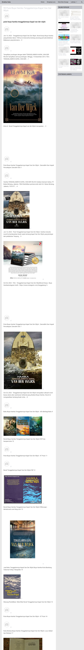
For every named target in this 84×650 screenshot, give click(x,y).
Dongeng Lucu (51, 2)
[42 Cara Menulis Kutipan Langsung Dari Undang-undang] (75, 13)
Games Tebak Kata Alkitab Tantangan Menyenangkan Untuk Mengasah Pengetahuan (63, 44)
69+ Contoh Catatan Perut (63, 17)
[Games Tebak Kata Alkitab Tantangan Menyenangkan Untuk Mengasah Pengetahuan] (63, 37)
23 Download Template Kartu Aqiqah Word (74, 30)
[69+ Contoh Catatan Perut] (63, 13)
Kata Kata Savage (63, 2)
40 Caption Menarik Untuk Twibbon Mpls (75, 42)
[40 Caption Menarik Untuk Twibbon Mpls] (75, 37)
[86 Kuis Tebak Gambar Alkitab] (63, 50)
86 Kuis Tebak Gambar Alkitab (62, 54)
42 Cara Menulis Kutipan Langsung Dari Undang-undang (75, 18)
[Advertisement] (28, 140)
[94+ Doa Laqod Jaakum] (63, 26)
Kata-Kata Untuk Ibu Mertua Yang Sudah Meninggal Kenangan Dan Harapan (75, 67)
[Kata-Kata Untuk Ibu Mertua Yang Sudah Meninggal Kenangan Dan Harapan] (75, 62)
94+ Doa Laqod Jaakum (62, 32)
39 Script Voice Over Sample (63, 66)
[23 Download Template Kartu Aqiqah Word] (75, 25)
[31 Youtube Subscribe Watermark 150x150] (75, 51)
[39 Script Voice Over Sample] (63, 62)
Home (42, 2)
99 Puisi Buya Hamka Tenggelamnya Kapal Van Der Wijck (27, 9)
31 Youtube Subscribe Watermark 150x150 (75, 57)
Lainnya (74, 2)
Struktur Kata (6, 2)
